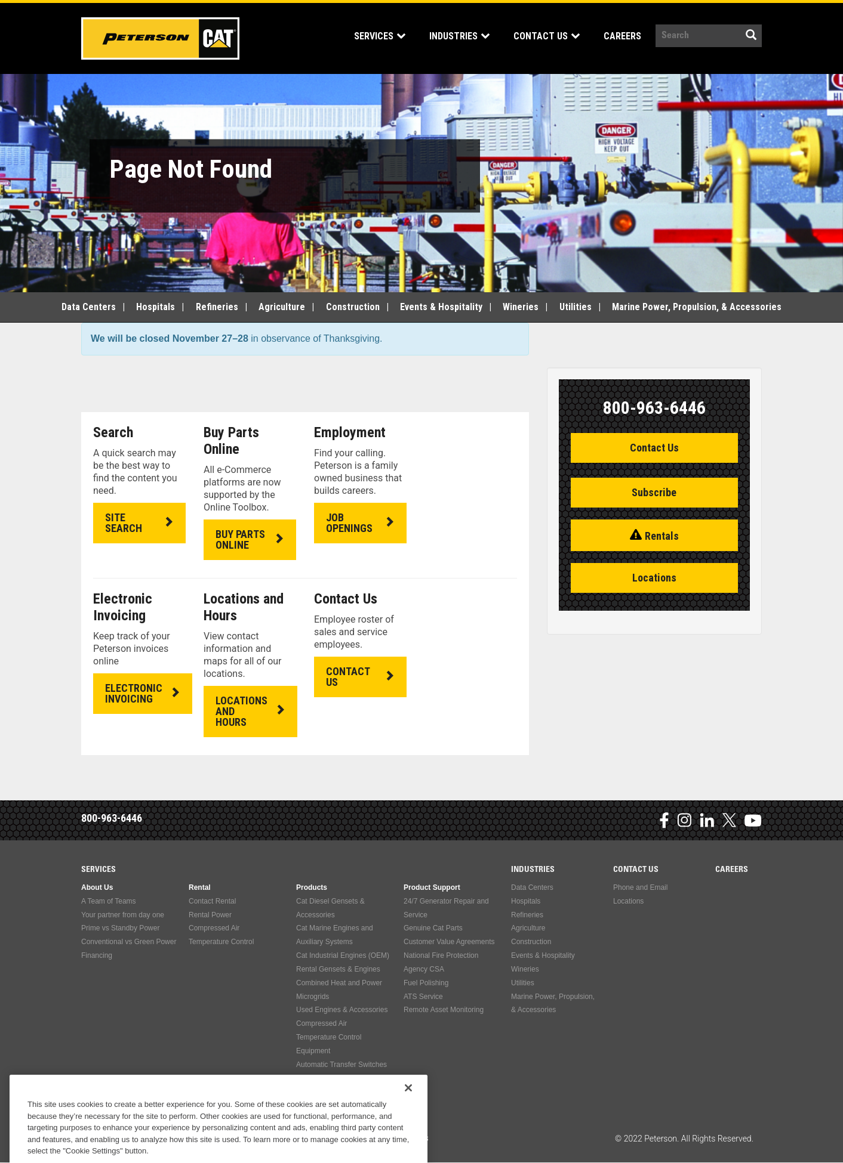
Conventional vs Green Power (128, 942)
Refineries (217, 307)
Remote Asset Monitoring (444, 1010)
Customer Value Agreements (449, 942)
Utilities (575, 307)
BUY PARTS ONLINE (240, 539)
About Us (97, 887)
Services (379, 36)
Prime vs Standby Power (120, 928)
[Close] (408, 1115)
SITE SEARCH (123, 522)
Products (311, 887)
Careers (622, 36)
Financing (96, 955)
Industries (459, 36)
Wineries (521, 307)
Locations (654, 577)
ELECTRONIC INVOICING (133, 693)
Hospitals (155, 307)
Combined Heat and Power (339, 983)
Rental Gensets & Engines (338, 969)
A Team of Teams (108, 901)
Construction (353, 307)
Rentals (662, 536)
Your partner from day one (122, 915)
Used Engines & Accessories (341, 1010)
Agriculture (282, 307)
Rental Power (210, 915)
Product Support (432, 887)
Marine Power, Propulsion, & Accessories (697, 307)
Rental (200, 887)
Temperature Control (221, 942)
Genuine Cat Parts (433, 928)
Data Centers (88, 307)
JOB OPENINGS (349, 522)
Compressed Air (214, 928)
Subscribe (654, 492)
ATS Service (423, 996)
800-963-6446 (111, 818)
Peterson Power (160, 38)
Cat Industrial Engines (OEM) (342, 955)
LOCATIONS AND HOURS (241, 711)
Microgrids (312, 996)
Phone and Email (640, 887)
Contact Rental (212, 901)
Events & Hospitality (441, 307)
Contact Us (546, 36)
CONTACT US (348, 676)
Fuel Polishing (426, 983)
